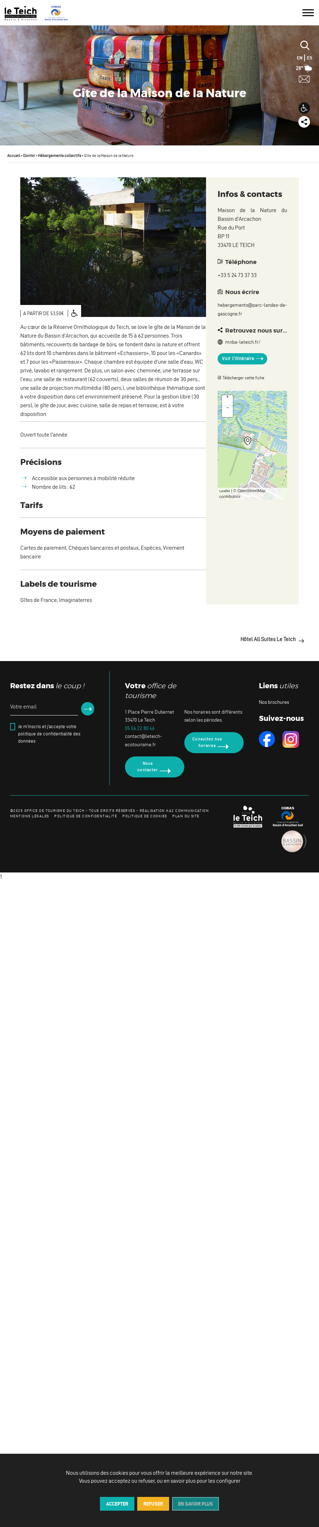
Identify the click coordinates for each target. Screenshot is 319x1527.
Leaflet (224, 491)
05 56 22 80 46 (140, 728)
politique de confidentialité (85, 816)
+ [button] (227, 397)
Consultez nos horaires (207, 742)
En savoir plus (195, 1504)
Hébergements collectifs (59, 155)
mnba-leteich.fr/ (239, 341)
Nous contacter (147, 766)
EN (299, 57)
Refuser (153, 1504)
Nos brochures (274, 702)
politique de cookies (144, 816)
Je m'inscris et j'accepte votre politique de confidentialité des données (49, 733)
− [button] (227, 408)
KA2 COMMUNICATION (187, 811)
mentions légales (29, 816)
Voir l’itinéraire (238, 358)
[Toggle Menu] (308, 12)
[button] (304, 108)
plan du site (186, 816)
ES (309, 57)
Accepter (117, 1504)
